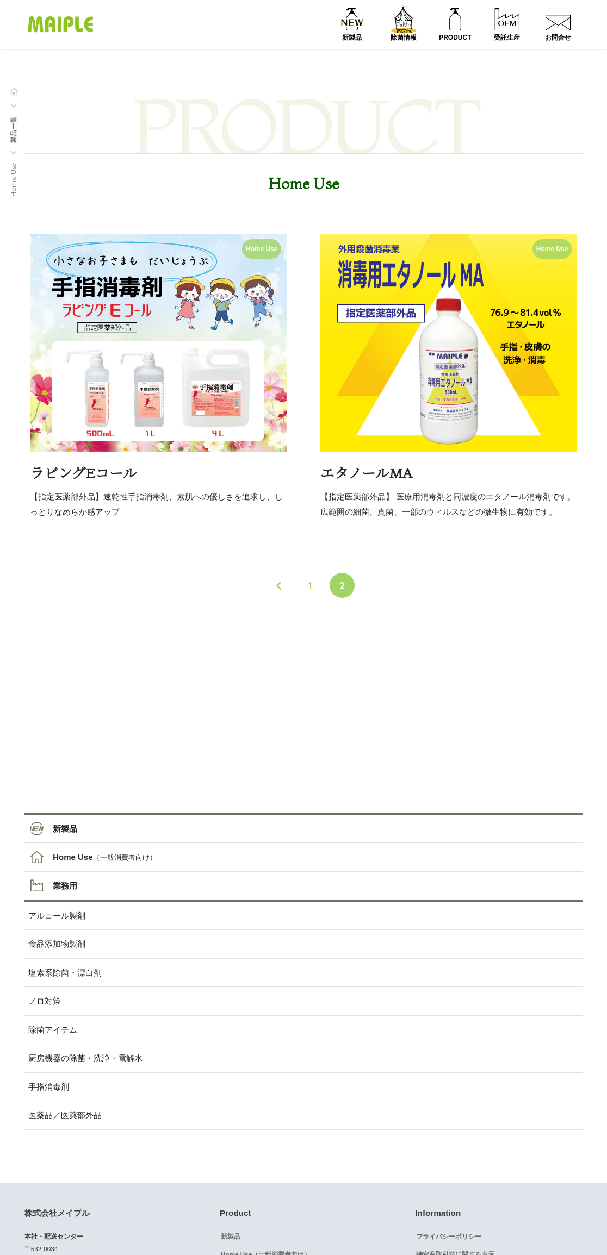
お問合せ (558, 37)
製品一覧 (13, 129)
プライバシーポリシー (448, 1236)
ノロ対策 (44, 1001)
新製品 (352, 37)
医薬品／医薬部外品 (65, 1115)
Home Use (72, 856)
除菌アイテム (52, 1029)
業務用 (65, 885)
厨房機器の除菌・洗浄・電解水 (85, 1058)
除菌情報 (404, 37)
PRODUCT (455, 37)
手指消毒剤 (48, 1086)
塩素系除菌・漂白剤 (65, 972)
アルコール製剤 (56, 915)
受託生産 (507, 37)
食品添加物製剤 (56, 943)
